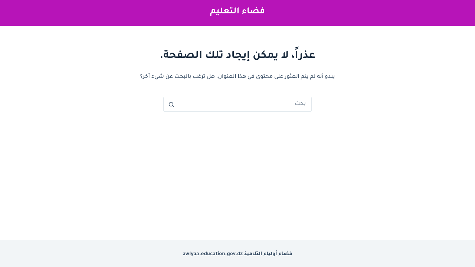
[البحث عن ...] (244, 104)
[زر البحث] (171, 104)
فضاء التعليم (237, 12)
